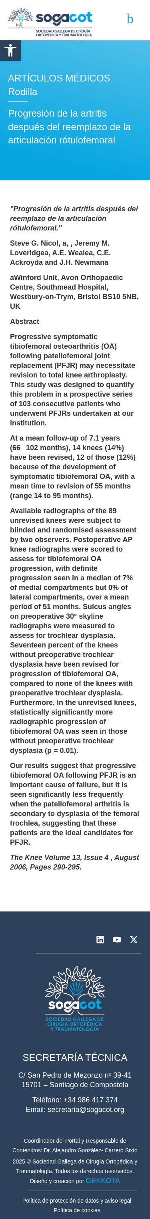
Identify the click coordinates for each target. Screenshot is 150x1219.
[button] (10, 50)
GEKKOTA (103, 1181)
